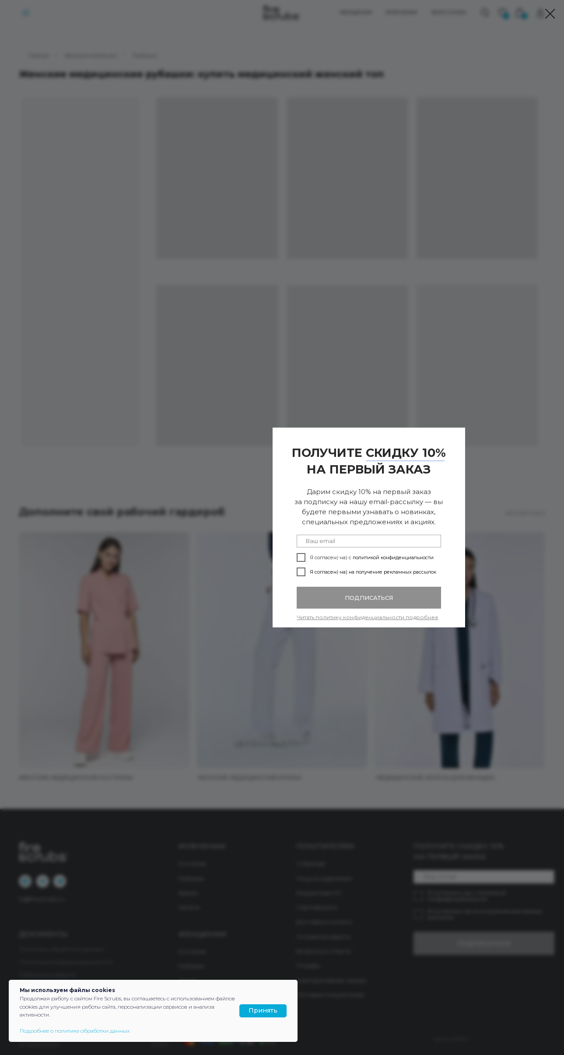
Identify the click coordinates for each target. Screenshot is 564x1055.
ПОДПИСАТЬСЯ (369, 597)
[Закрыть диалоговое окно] (550, 13)
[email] (369, 541)
